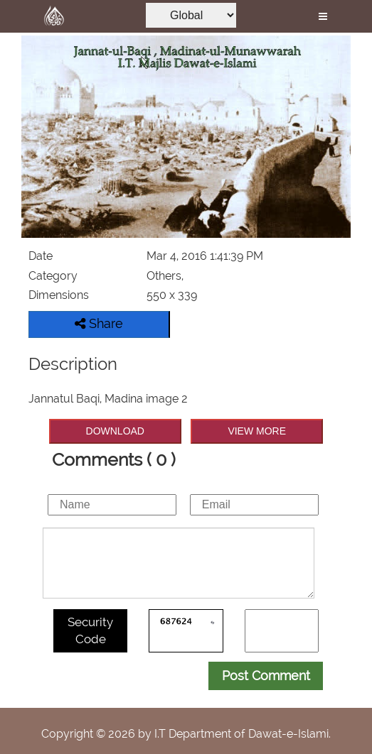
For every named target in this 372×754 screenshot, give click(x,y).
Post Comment (266, 675)
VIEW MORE (257, 431)
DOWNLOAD (115, 431)
